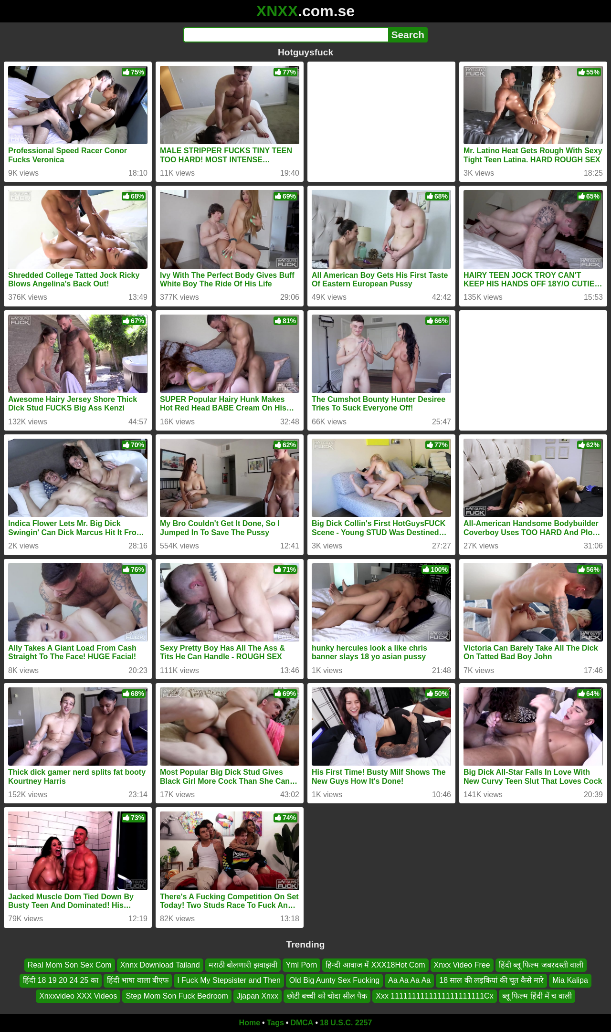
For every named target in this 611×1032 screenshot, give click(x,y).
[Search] (285, 34)
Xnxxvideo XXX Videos (78, 996)
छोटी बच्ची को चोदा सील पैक (327, 996)
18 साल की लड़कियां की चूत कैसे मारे (491, 980)
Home (249, 1023)
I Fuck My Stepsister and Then (229, 980)
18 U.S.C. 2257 (346, 1023)
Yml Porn (301, 965)
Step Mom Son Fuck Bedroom (177, 996)
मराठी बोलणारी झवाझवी (243, 965)
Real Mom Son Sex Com (70, 965)
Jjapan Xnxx (257, 996)
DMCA (301, 1023)
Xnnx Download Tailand (160, 965)
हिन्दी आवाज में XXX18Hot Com (375, 965)
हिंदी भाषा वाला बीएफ (138, 980)
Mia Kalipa (570, 980)
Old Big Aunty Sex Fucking (334, 980)
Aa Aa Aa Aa (409, 980)
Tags (275, 1023)
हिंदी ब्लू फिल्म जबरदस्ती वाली (541, 965)
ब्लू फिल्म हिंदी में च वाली (537, 996)
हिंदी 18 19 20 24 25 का (60, 980)
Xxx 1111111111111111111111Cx (434, 996)
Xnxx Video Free (462, 965)
